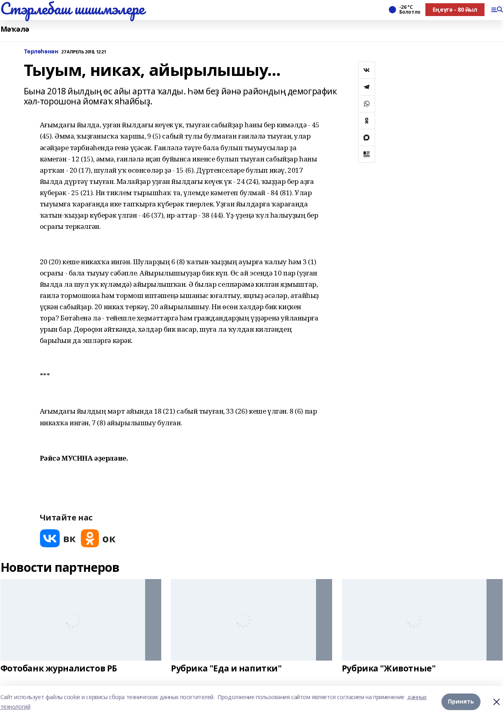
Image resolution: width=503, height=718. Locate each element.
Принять (461, 702)
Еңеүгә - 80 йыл (455, 9)
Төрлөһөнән (41, 51)
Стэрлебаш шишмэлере (72, 8)
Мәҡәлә (14, 29)
